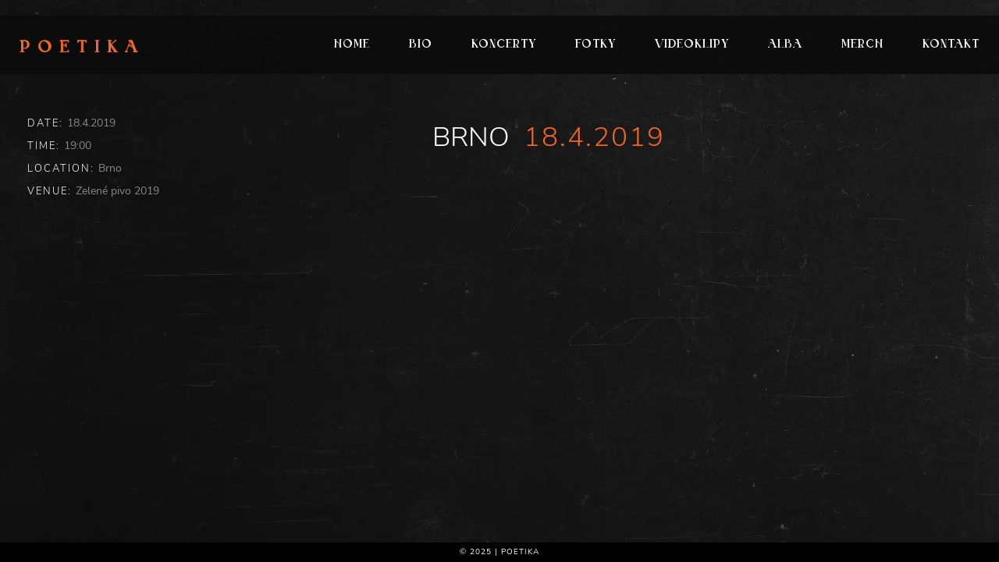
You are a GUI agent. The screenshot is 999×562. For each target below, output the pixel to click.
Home (352, 45)
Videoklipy (692, 45)
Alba (785, 45)
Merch (862, 45)
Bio (420, 45)
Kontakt (951, 45)
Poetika (82, 48)
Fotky (595, 45)
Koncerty (503, 45)
